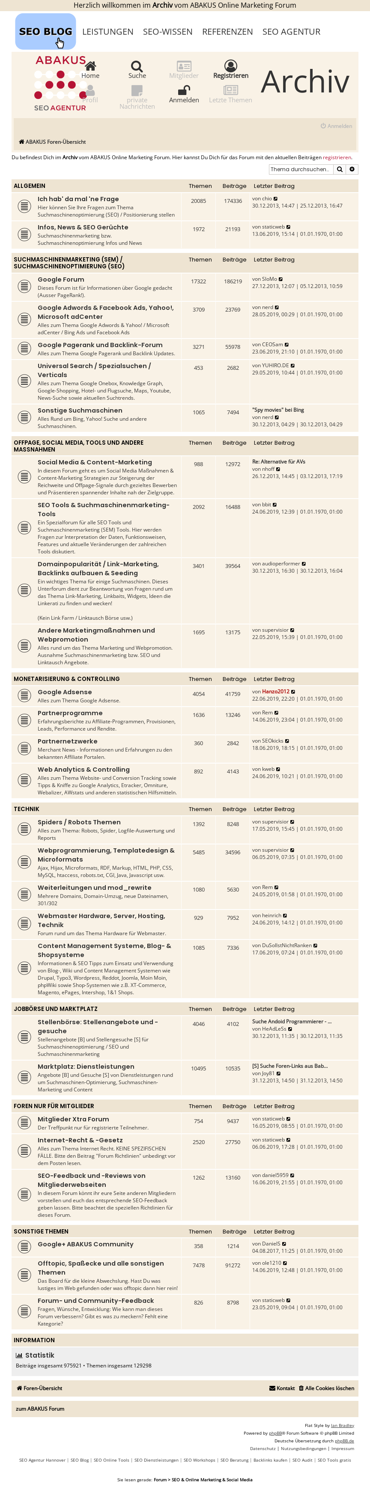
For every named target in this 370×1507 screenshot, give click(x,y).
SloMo (269, 278)
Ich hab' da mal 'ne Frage (78, 199)
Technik (26, 809)
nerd (267, 307)
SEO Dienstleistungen (156, 1460)
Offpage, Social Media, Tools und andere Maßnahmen (78, 446)
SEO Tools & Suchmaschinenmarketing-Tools (104, 509)
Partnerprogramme (70, 713)
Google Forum (61, 279)
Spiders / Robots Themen (79, 822)
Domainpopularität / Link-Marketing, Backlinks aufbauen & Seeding (98, 568)
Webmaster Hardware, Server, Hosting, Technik (101, 920)
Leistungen (108, 31)
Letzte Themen (230, 93)
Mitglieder (184, 69)
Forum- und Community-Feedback (96, 1300)
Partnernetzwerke (68, 741)
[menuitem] (336, 126)
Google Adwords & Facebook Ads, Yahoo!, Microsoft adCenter (106, 312)
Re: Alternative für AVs (278, 461)
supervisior (275, 629)
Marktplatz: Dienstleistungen (86, 1066)
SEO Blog (80, 1460)
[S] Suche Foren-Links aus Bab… (290, 1066)
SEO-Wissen (168, 31)
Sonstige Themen (41, 1232)
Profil (90, 93)
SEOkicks (272, 740)
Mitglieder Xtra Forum (73, 1119)
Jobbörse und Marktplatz (56, 1009)
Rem (267, 712)
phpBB (275, 1433)
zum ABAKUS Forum (40, 1408)
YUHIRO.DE (275, 365)
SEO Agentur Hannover (42, 1460)
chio (267, 198)
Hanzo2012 (275, 691)
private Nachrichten (137, 97)
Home (90, 69)
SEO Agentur (291, 31)
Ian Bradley (342, 1425)
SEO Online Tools (111, 1460)
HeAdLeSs (274, 1028)
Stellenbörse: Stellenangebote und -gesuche (98, 1026)
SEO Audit (302, 1460)
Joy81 (268, 1073)
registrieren (337, 157)
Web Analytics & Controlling (84, 769)
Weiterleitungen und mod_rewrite (95, 887)
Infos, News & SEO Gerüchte (83, 227)
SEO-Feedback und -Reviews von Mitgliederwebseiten (92, 1180)
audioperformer (281, 563)
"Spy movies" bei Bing (278, 409)
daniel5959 (275, 1175)
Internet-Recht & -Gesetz (80, 1140)
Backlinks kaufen (270, 1460)
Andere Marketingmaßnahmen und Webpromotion (96, 635)
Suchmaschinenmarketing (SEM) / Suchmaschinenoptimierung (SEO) (69, 263)
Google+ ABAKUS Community (86, 1244)
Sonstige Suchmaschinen (80, 410)
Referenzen (227, 31)
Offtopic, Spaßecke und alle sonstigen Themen (101, 1268)
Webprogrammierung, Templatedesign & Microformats (106, 855)
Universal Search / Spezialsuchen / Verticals (94, 370)
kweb (268, 769)
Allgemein (29, 186)
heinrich (271, 915)
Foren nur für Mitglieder (54, 1106)
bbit (266, 504)
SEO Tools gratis (334, 1460)
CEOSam (272, 344)
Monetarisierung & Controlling (67, 679)
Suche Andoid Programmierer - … (291, 1021)
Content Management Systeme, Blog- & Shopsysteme (104, 950)
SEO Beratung (234, 1460)
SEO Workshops (199, 1460)
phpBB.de (344, 1441)
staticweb (273, 226)
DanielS (271, 1243)
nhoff (268, 469)
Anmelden (184, 93)
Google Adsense (65, 692)
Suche (137, 69)
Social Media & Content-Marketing (95, 462)
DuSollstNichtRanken (287, 945)
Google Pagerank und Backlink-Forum (100, 345)
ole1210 (271, 1262)
